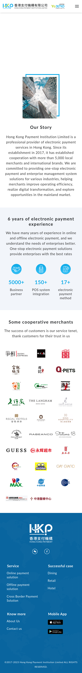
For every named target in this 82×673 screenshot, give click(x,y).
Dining (52, 573)
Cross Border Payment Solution (22, 598)
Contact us (14, 628)
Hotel (51, 588)
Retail (52, 580)
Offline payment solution (18, 587)
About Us (13, 621)
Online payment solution (18, 575)
